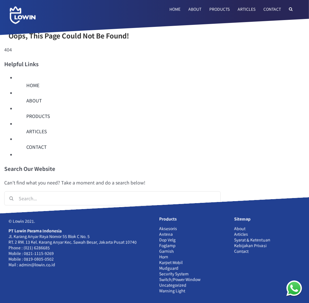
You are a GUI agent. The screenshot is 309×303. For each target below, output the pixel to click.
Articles (241, 234)
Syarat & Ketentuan (252, 239)
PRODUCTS (38, 116)
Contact (241, 251)
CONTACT (36, 146)
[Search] (11, 198)
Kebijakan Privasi (250, 245)
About (240, 228)
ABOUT (34, 100)
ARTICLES (36, 131)
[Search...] (112, 198)
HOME (32, 85)
